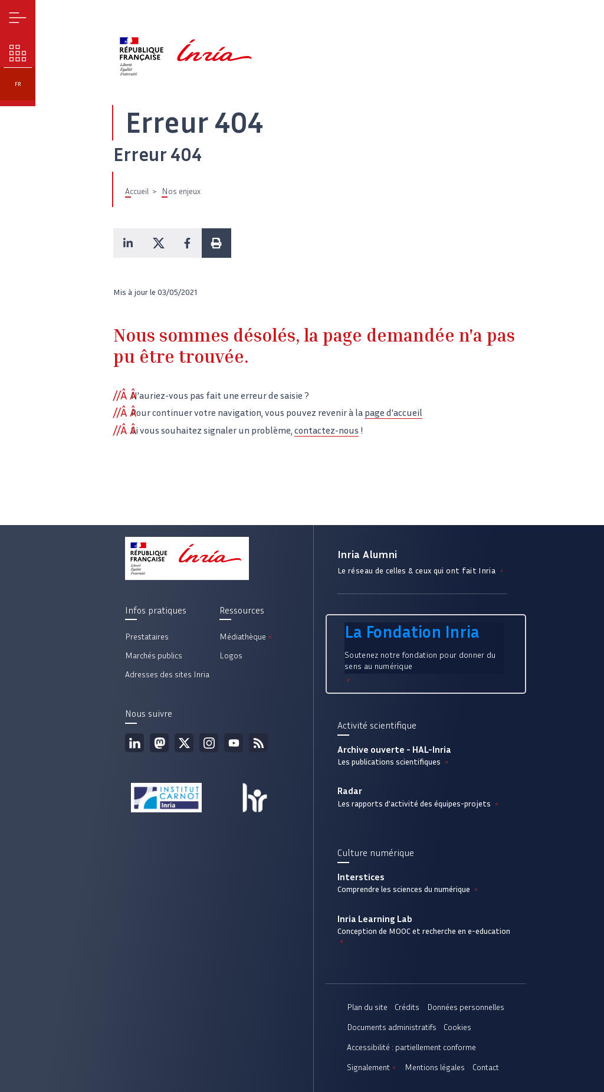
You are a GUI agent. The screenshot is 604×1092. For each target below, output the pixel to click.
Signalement (372, 1068)
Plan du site (367, 1007)
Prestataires (147, 637)
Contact (485, 1068)
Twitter (184, 742)
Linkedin (134, 742)
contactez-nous (326, 430)
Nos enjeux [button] (18, 53)
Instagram (208, 742)
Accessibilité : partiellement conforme (411, 1047)
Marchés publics (153, 656)
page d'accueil (393, 412)
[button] (128, 243)
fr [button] (18, 84)
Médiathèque (246, 637)
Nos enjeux (181, 191)
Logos (230, 656)
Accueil (137, 191)
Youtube (233, 742)
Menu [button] (18, 18)
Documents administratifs (391, 1027)
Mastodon (159, 742)
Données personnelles (465, 1007)
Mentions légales (435, 1068)
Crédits (407, 1007)
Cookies (457, 1027)
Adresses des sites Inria (167, 675)
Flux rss (258, 742)
